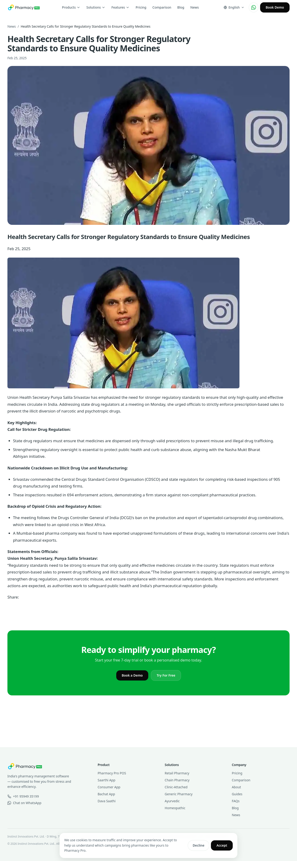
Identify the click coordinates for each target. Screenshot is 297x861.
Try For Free (166, 675)
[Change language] (234, 7)
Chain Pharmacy (177, 780)
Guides (237, 794)
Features (120, 7)
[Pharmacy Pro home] (23, 7)
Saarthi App (106, 780)
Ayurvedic (172, 801)
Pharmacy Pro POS (112, 773)
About (236, 787)
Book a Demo (132, 675)
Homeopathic (175, 808)
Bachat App (106, 794)
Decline (198, 845)
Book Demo (275, 7)
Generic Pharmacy (179, 794)
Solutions (95, 7)
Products (71, 7)
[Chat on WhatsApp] (253, 7)
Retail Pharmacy (177, 773)
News (194, 7)
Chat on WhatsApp (24, 803)
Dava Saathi (107, 801)
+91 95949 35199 (23, 796)
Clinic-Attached (176, 787)
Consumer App (109, 787)
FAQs (235, 801)
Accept (221, 845)
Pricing (141, 7)
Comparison (161, 7)
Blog (180, 7)
